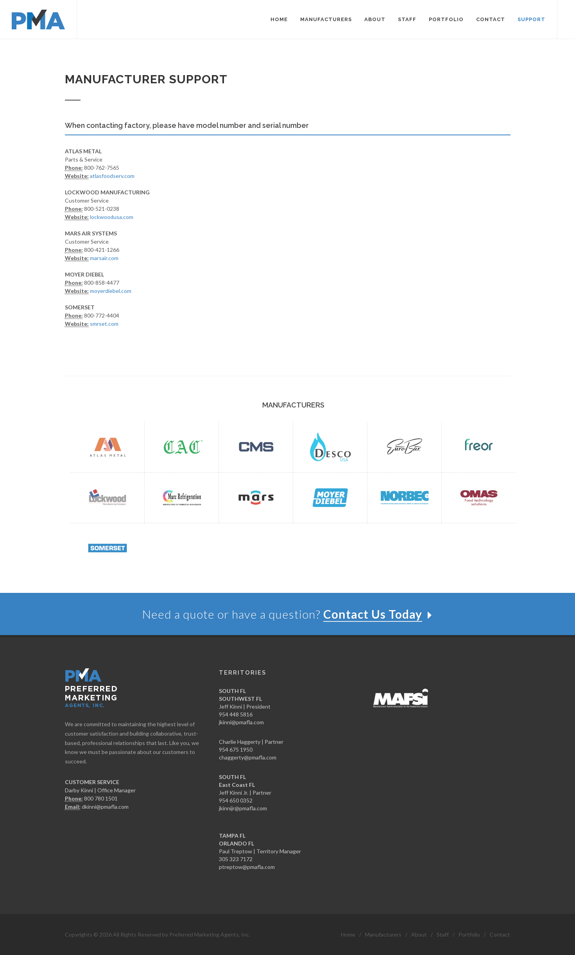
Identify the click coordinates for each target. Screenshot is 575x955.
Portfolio (469, 934)
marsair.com (104, 258)
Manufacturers (383, 934)
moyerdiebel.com (110, 290)
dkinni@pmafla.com (105, 806)
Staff (443, 934)
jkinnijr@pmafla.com (243, 808)
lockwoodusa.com (111, 217)
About (419, 934)
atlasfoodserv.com (112, 175)
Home (348, 934)
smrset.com (104, 323)
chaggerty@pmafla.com (247, 757)
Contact (500, 934)
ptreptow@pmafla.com (247, 866)
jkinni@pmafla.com (241, 722)
